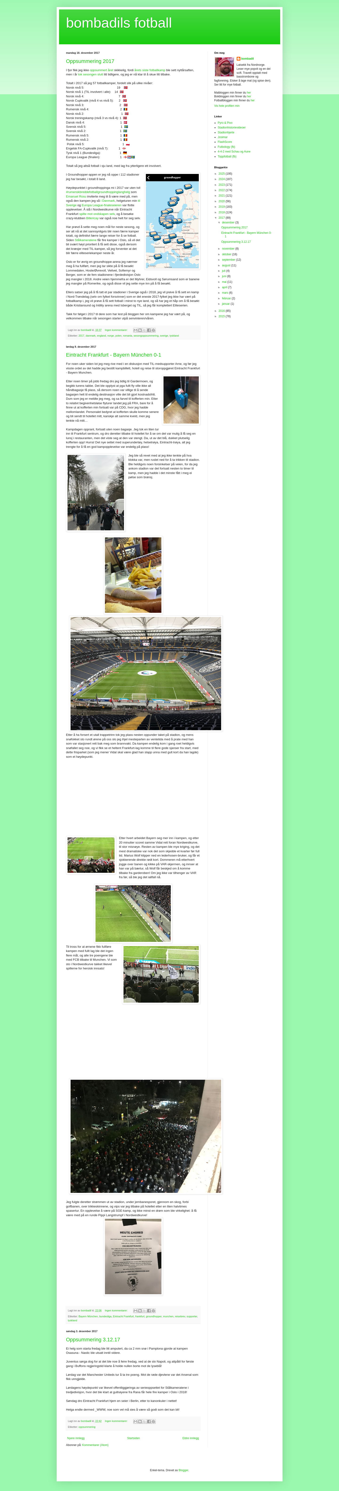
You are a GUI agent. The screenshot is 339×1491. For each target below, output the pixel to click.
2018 (222, 212)
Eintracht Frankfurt (123, 1316)
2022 (222, 190)
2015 (222, 316)
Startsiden (133, 1438)
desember (228, 222)
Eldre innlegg (190, 1438)
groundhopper (154, 1316)
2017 (81, 335)
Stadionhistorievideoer (232, 127)
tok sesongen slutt (91, 74)
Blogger (183, 1470)
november (228, 248)
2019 (222, 206)
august (226, 265)
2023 (222, 184)
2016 (222, 311)
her (249, 92)
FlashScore (225, 142)
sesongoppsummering (146, 335)
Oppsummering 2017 (90, 61)
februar (226, 298)
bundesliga (105, 1316)
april (225, 287)
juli (224, 270)
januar (226, 303)
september (229, 259)
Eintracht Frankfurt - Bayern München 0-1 (113, 355)
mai (224, 282)
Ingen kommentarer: (116, 330)
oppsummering (87, 1426)
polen (118, 335)
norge (111, 335)
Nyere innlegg (76, 1438)
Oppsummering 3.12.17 (93, 1340)
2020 (222, 201)
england (101, 335)
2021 (222, 195)
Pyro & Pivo (225, 122)
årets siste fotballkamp (149, 70)
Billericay (92, 218)
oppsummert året (101, 70)
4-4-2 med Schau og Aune (234, 151)
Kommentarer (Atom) (95, 1445)
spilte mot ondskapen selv (97, 214)
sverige (164, 335)
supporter (192, 1316)
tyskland (174, 335)
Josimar (223, 137)
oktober (227, 254)
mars (225, 292)
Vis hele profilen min (227, 105)
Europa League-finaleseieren (101, 205)
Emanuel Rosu (76, 196)
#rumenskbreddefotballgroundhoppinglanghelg (98, 192)
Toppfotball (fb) (227, 156)
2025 (222, 173)
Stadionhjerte (226, 132)
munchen (168, 1316)
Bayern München (88, 1316)
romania (127, 335)
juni (224, 276)
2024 (222, 179)
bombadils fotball (119, 23)
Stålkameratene (85, 240)
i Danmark (107, 200)
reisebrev (180, 1316)
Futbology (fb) (226, 146)
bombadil (247, 58)
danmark (91, 335)
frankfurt (140, 1316)
